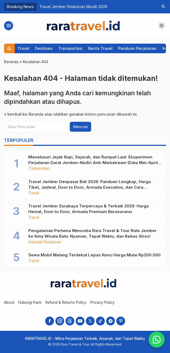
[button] (157, 340)
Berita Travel (100, 48)
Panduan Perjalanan (137, 48)
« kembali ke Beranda (24, 114)
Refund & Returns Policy (65, 302)
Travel (23, 48)
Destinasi (44, 48)
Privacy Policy (102, 302)
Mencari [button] (80, 126)
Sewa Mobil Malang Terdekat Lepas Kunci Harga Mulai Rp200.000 (94, 254)
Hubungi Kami (29, 302)
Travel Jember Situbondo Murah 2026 (73, 6)
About (9, 302)
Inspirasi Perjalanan (44, 242)
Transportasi (70, 48)
